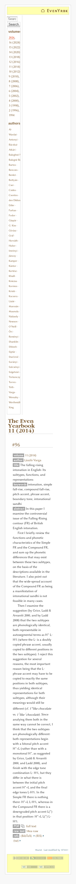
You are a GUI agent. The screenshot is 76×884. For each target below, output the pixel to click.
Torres (12, 382)
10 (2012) (14, 71)
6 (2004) (14, 91)
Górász (12, 230)
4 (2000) (14, 100)
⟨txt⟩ (16, 841)
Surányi (13, 361)
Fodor (12, 215)
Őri (10, 331)
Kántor (12, 265)
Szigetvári (14, 371)
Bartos (12, 164)
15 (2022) (14, 47)
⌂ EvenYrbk (54, 10)
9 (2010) (14, 76)
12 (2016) (14, 62)
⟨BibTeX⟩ (26, 836)
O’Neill (12, 326)
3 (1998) (14, 105)
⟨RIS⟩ (38, 836)
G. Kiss (12, 225)
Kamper (13, 260)
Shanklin (13, 341)
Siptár (12, 351)
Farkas (12, 210)
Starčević (14, 356)
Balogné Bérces (17, 159)
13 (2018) (14, 57)
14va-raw (32, 831)
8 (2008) (14, 81)
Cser (11, 185)
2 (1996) (14, 110)
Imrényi (13, 250)
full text (30, 826)
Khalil (12, 275)
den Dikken (15, 200)
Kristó (12, 291)
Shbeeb (13, 346)
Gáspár (12, 220)
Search (14, 24)
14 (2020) (14, 52)
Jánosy (12, 255)
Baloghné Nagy (17, 154)
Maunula (13, 311)
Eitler (11, 205)
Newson (13, 321)
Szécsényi (14, 366)
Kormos (13, 286)
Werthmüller (15, 402)
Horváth (13, 240)
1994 (11, 115)
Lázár (12, 301)
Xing (11, 407)
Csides (12, 190)
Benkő (12, 174)
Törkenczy (14, 377)
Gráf (11, 235)
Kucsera (13, 296)
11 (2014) (14, 67)
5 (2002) (14, 96)
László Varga (32, 460)
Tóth (11, 387)
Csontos (13, 195)
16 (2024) (14, 42)
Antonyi (13, 139)
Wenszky (13, 397)
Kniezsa (13, 281)
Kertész (13, 270)
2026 (11, 37)
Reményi (13, 336)
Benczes (13, 169)
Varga (12, 392)
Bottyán (13, 179)
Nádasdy (13, 316)
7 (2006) (14, 86)
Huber (12, 245)
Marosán (13, 306)
